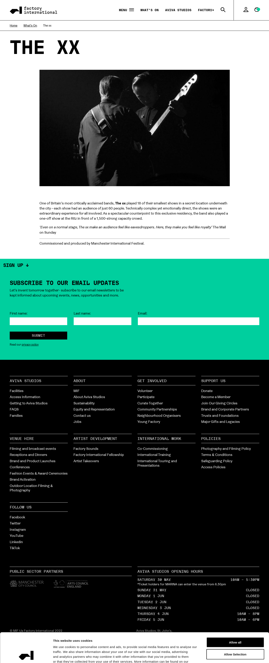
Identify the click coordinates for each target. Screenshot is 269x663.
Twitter (15, 523)
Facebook (17, 517)
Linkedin (16, 541)
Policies (211, 438)
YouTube (16, 535)
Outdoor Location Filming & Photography (31, 488)
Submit (38, 335)
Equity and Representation (94, 409)
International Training (154, 454)
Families (16, 415)
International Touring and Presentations (157, 463)
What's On (149, 10)
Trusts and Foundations (220, 415)
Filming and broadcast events (33, 448)
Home (13, 25)
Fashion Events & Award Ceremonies (39, 473)
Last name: (82, 313)
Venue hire (22, 438)
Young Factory (148, 421)
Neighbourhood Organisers (159, 415)
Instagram (18, 529)
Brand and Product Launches (32, 461)
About (79, 380)
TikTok (15, 548)
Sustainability (84, 403)
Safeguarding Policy (216, 461)
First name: (19, 313)
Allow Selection (235, 626)
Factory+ (206, 10)
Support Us (213, 380)
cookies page (63, 638)
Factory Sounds (85, 448)
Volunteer (145, 390)
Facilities (16, 390)
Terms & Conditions (216, 454)
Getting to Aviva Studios (29, 403)
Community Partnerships (157, 409)
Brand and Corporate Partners (225, 409)
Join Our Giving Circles (219, 403)
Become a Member (216, 396)
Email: (142, 313)
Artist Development (95, 438)
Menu (126, 10)
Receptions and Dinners (28, 454)
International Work (159, 438)
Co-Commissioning (152, 448)
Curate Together (150, 403)
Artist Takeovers (86, 461)
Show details (229, 655)
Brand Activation (23, 479)
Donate (207, 390)
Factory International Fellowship (98, 454)
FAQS (14, 409)
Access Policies (213, 467)
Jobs (77, 421)
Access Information (25, 396)
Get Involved (152, 380)
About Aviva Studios (89, 396)
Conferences (20, 467)
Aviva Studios (178, 10)
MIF (76, 390)
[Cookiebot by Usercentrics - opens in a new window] (26, 655)
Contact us (82, 415)
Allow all (235, 614)
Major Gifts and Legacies (220, 421)
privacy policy (30, 344)
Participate (145, 396)
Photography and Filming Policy (226, 448)
